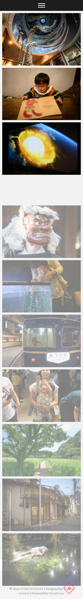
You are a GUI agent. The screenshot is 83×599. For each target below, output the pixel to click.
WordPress (56, 593)
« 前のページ (19, 563)
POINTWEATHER (31, 589)
